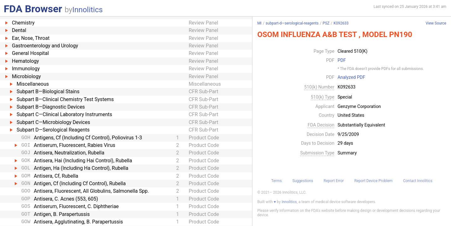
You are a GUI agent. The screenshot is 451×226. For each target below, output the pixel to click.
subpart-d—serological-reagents (292, 23)
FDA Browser (33, 9)
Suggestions (302, 181)
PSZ (326, 23)
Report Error (334, 181)
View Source (436, 23)
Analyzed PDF (351, 77)
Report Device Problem (373, 181)
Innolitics (87, 9)
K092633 (341, 23)
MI (259, 23)
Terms (276, 181)
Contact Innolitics (417, 181)
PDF (342, 60)
